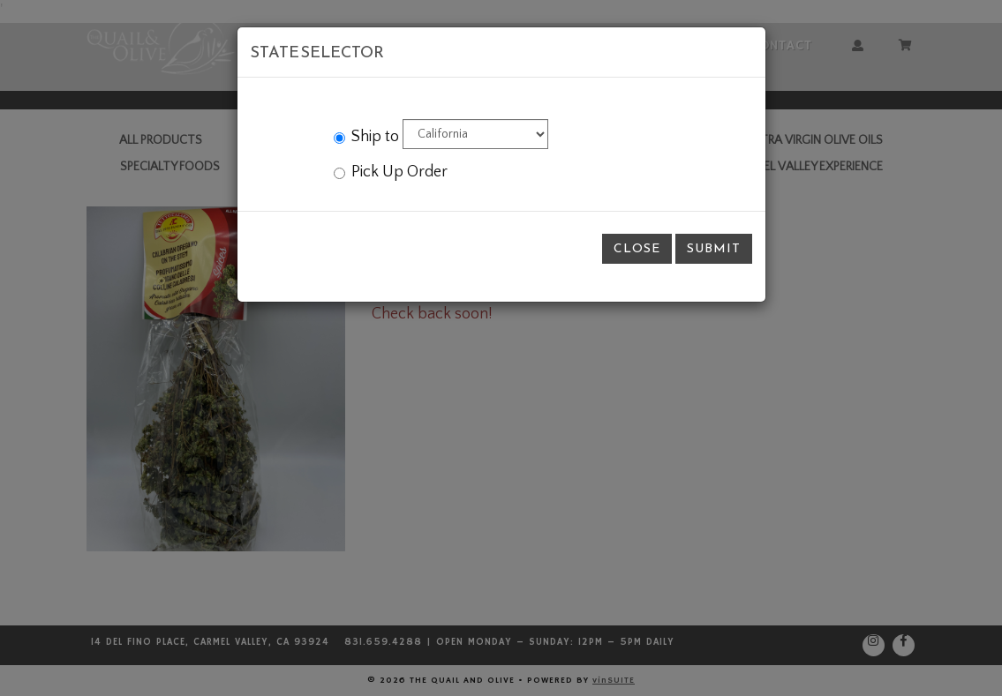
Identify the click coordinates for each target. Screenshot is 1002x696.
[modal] (501, 348)
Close (637, 248)
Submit (714, 248)
